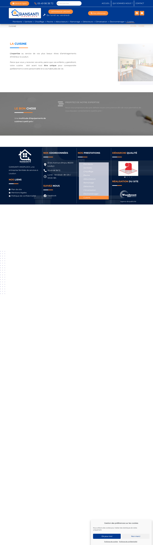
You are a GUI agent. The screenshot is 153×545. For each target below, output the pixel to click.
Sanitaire (28, 22)
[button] (124, 177)
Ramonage (75, 22)
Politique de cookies (111, 541)
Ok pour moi (107, 536)
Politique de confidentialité (128, 541)
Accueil (106, 3)
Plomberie (17, 22)
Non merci (135, 536)
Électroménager (117, 22)
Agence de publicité (128, 201)
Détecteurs (88, 22)
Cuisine (130, 22)
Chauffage (39, 22)
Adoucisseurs (62, 22)
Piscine (50, 22)
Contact (139, 3)
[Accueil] (133, 26)
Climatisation (101, 22)
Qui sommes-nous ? (123, 3)
